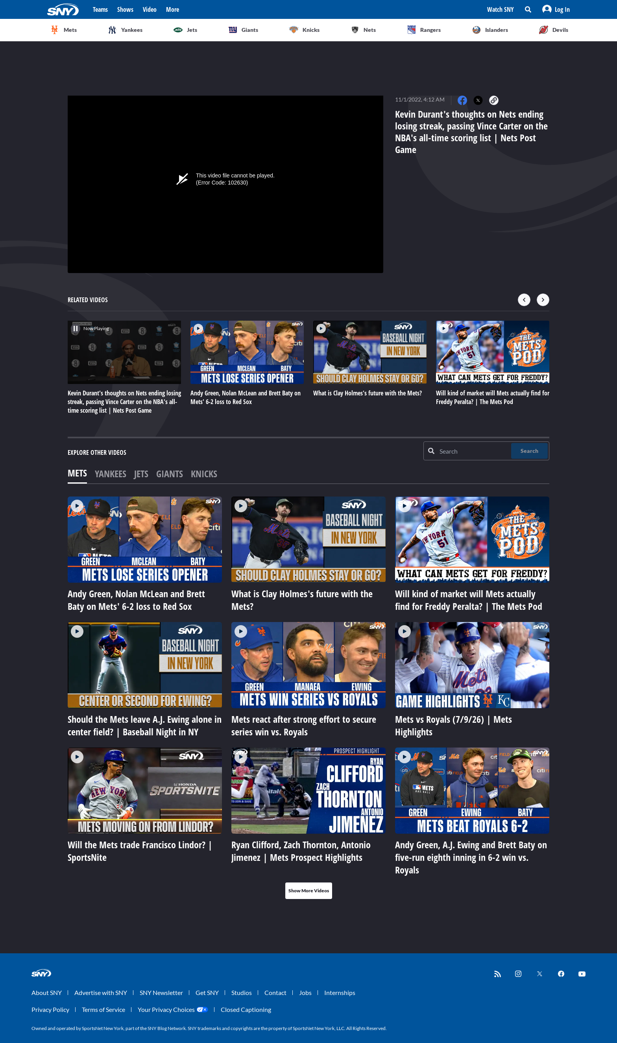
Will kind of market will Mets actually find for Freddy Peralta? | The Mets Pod (468, 600)
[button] (556, 9)
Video (150, 9)
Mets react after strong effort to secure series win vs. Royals (303, 725)
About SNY (46, 992)
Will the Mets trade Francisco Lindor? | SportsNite (140, 851)
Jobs (305, 992)
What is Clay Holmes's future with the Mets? (302, 600)
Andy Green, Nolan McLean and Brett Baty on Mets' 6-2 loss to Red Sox (136, 600)
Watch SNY (500, 9)
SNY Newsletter (161, 992)
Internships (339, 992)
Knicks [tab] (204, 473)
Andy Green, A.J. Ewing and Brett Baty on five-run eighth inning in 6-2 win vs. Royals (471, 857)
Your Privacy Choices (166, 1009)
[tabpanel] (308, 698)
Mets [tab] (77, 472)
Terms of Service (103, 1009)
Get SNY (207, 992)
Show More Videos (308, 890)
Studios (241, 992)
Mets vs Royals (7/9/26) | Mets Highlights (453, 725)
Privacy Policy (50, 1009)
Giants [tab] (169, 473)
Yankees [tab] (110, 473)
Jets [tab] (141, 473)
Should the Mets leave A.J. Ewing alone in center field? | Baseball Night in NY (145, 725)
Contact (275, 992)
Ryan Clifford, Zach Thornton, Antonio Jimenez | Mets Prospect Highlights (301, 851)
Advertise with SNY (100, 992)
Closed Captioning (246, 1009)
